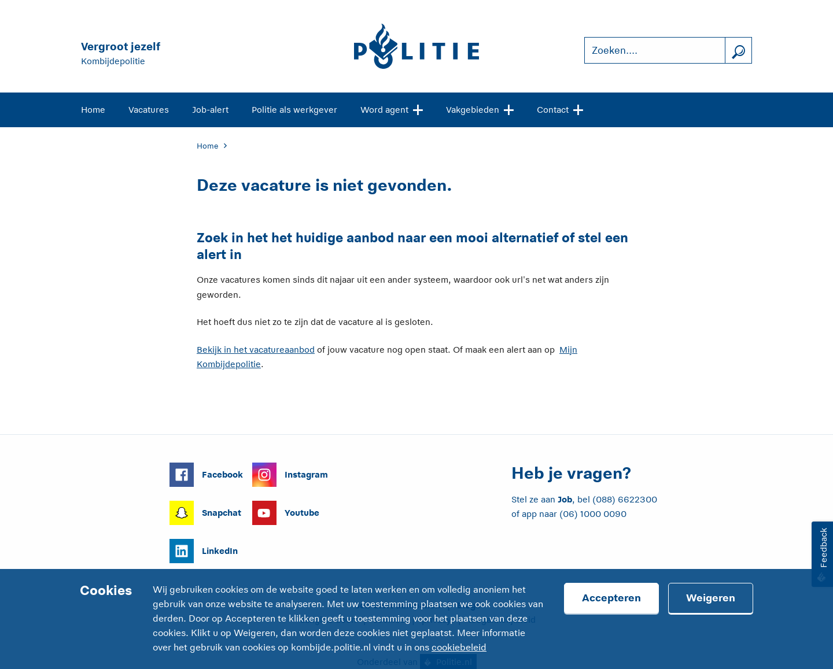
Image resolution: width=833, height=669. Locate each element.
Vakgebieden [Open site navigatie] (480, 108)
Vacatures (148, 109)
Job (565, 499)
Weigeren (710, 598)
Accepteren (611, 598)
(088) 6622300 (624, 499)
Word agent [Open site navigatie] (391, 108)
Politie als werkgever (294, 109)
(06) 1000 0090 (592, 513)
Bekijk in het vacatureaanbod (256, 349)
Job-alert (210, 109)
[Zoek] (738, 51)
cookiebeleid (459, 647)
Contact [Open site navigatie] (560, 108)
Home (93, 109)
